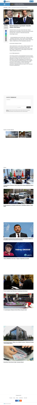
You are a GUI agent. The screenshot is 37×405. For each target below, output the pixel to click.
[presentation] (7, 4)
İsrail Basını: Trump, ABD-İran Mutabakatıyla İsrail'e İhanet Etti (19, 4)
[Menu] (30, 1)
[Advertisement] (21, 73)
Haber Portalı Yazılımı (8, 403)
